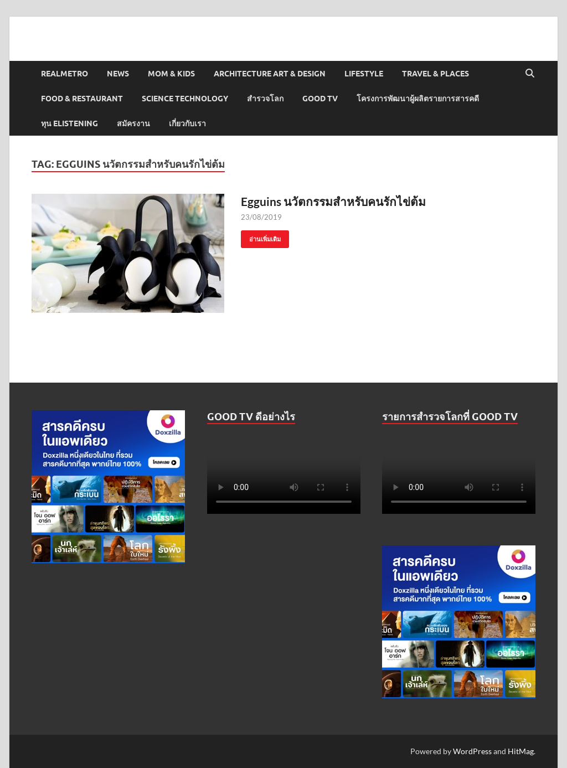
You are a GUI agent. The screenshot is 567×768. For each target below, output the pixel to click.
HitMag (521, 751)
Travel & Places (435, 73)
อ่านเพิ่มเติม (261, 236)
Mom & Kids (171, 73)
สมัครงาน (133, 123)
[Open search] (530, 73)
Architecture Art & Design (270, 73)
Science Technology (185, 98)
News (118, 73)
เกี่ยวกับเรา (187, 123)
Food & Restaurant (82, 98)
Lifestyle (363, 73)
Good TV (320, 98)
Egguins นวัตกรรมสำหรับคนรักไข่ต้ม (333, 201)
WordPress (472, 751)
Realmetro (64, 73)
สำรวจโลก (265, 98)
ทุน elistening (69, 123)
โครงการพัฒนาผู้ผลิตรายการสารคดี (418, 98)
